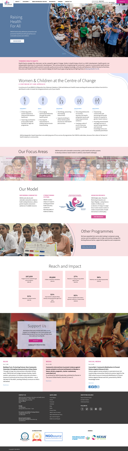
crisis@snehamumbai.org (24, 413)
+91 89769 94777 (22, 420)
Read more (6, 385)
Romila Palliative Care (88, 247)
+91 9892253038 (22, 407)
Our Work (26, 1)
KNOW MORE (17, 41)
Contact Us (68, 1)
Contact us (31, 345)
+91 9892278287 (22, 414)
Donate (122, 2)
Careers (60, 1)
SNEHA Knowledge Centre (39, 1)
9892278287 (101, 1)
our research (98, 217)
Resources (52, 1)
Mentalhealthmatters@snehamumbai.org (28, 419)
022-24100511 (112, 2)
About (17, 1)
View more (91, 383)
